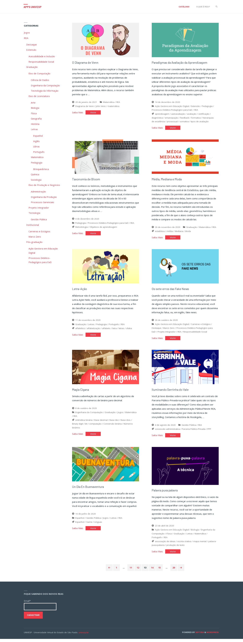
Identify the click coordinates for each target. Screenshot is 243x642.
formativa (196, 118)
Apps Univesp (33, 7)
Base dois (125, 423)
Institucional (32, 224)
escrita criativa (184, 544)
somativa (184, 122)
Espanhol (79, 521)
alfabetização (93, 330)
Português (114, 326)
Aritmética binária (83, 423)
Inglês (36, 141)
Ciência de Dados (40, 79)
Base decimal (101, 423)
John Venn (101, 107)
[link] (216, 6)
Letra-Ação (80, 291)
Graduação (191, 228)
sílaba (129, 330)
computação (95, 427)
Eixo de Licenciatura (39, 96)
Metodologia (81, 228)
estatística (160, 232)
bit (86, 427)
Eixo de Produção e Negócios (44, 185)
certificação (203, 114)
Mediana (179, 232)
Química (35, 174)
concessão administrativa (167, 432)
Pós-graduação (34, 242)
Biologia (195, 532)
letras (121, 330)
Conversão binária (113, 427)
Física (169, 536)
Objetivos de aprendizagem (103, 228)
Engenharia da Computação (89, 415)
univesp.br (84, 635)
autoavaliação (178, 114)
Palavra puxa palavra (166, 493)
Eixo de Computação (39, 73)
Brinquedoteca (41, 169)
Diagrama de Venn (84, 107)
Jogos (120, 415)
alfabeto (106, 330)
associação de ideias (165, 544)
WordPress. (212, 635)
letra (114, 330)
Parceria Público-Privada (193, 432)
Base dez (114, 423)
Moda (188, 232)
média (170, 232)
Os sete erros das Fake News (171, 291)
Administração (38, 191)
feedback (184, 118)
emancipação (171, 118)
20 (174, 570)
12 (137, 570)
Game (89, 525)
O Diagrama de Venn (86, 63)
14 (152, 570)
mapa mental (199, 544)
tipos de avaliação (200, 122)
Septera (199, 635)
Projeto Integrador (167, 334)
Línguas (98, 525)
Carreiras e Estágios (201, 326)
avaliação (191, 114)
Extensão (195, 107)
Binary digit (77, 427)
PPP (209, 432)
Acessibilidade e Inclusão (42, 56)
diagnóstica (157, 118)
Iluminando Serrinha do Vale (171, 392)
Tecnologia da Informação (44, 90)
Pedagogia (207, 107)
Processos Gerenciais (42, 202)
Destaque (156, 330)
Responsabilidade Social (195, 334)
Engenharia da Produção (44, 196)
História (35, 123)
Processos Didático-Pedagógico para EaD (172, 110)
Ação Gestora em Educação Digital (172, 107)
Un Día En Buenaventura (88, 490)
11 (130, 570)
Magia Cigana (81, 392)
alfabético (80, 330)
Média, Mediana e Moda (167, 180)
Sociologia (36, 179)
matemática (113, 107)
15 (160, 570)
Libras (36, 146)
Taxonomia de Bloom (86, 180)
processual (172, 122)
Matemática (108, 102)
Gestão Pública (189, 428)
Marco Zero (169, 330)
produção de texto (175, 547)
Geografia (36, 118)
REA (118, 102)
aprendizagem (162, 114)
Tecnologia (34, 212)
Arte (33, 102)
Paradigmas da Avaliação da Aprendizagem (181, 63)
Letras (91, 326)
